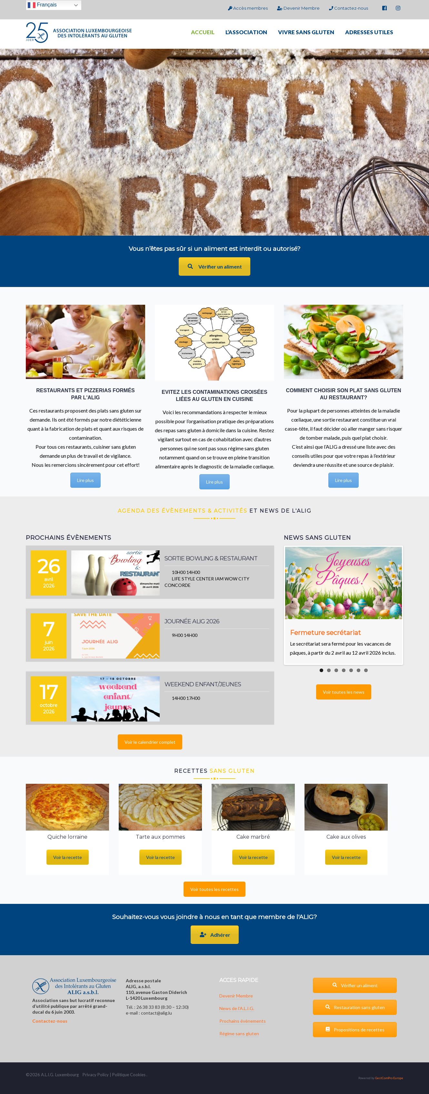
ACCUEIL (202, 32)
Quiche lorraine (67, 837)
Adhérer (214, 935)
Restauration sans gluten (355, 1007)
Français (42, 5)
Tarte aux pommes (160, 837)
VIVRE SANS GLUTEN (306, 32)
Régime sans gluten (239, 1033)
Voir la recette (67, 857)
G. (52, 1074)
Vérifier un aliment (214, 266)
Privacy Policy (96, 1074)
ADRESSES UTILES (369, 32)
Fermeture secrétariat (325, 633)
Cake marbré (253, 837)
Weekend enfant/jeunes (203, 684)
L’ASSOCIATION (246, 32)
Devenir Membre (298, 8)
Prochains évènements (242, 1021)
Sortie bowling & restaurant (211, 558)
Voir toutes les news (343, 692)
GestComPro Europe (389, 1078)
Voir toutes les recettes (214, 889)
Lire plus (85, 480)
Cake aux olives (346, 837)
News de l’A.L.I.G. (236, 1008)
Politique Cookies (128, 1074)
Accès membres (248, 8)
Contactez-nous (348, 8)
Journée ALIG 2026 (192, 621)
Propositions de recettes (354, 1029)
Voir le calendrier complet (150, 742)
